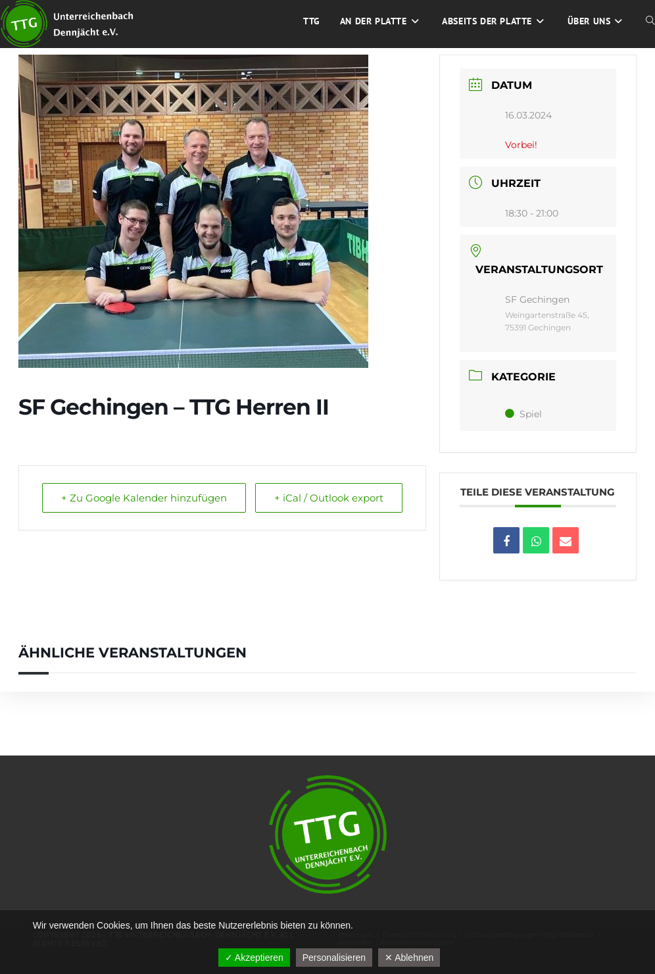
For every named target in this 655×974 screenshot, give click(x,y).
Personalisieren (334, 957)
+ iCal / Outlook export (328, 498)
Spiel (523, 414)
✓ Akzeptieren (254, 957)
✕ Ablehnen (409, 957)
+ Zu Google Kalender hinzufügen (144, 498)
